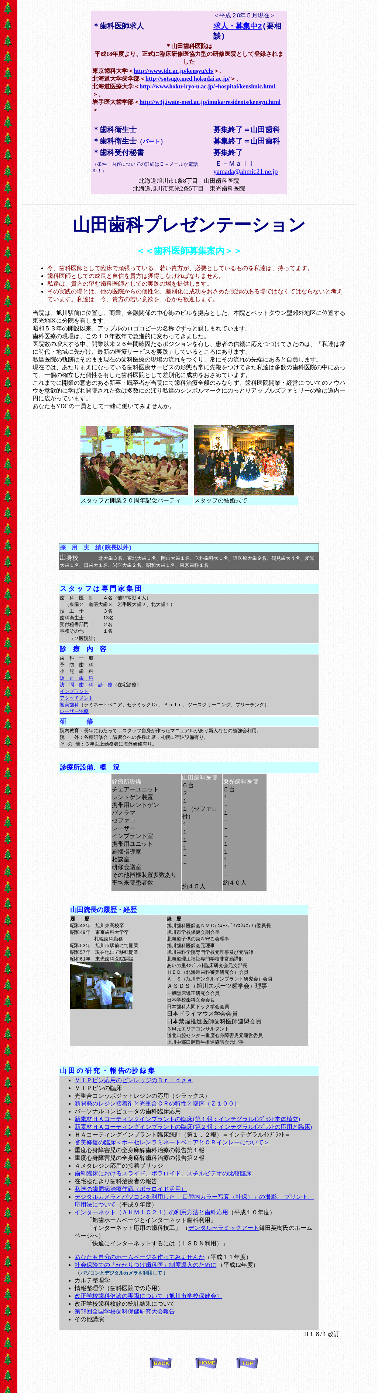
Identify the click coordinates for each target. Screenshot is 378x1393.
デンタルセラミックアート (223, 1244)
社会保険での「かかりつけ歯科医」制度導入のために (145, 1281)
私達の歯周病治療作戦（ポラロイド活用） (131, 1205)
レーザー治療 (74, 720)
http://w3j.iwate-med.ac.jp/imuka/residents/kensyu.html (210, 103)
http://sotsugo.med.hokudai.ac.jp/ (187, 79)
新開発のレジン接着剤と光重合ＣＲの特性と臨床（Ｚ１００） (157, 1120)
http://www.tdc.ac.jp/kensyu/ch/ (173, 71)
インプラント (74, 699)
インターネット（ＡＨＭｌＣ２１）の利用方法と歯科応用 (151, 1228)
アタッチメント (76, 706)
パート (151, 143)
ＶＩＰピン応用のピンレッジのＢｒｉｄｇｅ (134, 1096)
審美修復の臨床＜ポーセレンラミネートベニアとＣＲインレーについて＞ (172, 1158)
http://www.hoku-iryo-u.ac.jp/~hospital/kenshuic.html (207, 87)
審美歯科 (69, 713)
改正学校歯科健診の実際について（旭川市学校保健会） (148, 1312)
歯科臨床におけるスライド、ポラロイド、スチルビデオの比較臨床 (163, 1190)
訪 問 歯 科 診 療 (86, 692)
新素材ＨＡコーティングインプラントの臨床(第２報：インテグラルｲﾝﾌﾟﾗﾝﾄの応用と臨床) (193, 1143)
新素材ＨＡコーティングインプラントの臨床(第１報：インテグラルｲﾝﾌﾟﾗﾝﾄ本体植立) (187, 1135)
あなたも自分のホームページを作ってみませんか (140, 1273)
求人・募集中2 (237, 26)
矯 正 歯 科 (76, 685)
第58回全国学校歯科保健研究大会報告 (125, 1328)
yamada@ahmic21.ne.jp (245, 173)
